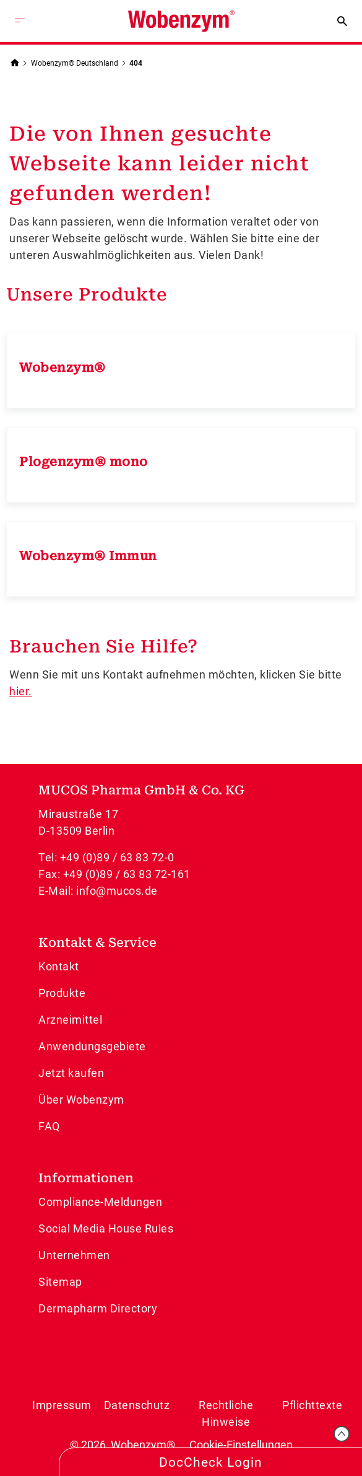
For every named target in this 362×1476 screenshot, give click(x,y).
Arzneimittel (70, 1019)
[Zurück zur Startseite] (14, 62)
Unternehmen (74, 1255)
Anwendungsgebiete (92, 1046)
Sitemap (60, 1281)
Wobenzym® (62, 367)
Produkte (61, 992)
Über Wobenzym (81, 1099)
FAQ (49, 1126)
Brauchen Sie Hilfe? (103, 646)
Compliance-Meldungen (100, 1201)
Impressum (62, 1405)
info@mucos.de (117, 890)
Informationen (86, 1178)
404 (135, 63)
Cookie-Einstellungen (241, 1444)
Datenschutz (137, 1405)
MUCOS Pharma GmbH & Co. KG (141, 790)
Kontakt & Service (97, 942)
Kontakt (58, 966)
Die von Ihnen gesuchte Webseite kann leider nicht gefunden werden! (159, 163)
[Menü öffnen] (20, 21)
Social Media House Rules (105, 1228)
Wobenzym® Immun (88, 555)
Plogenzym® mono (83, 461)
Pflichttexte (312, 1405)
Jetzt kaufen (71, 1072)
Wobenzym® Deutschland (74, 63)
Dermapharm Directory (97, 1308)
